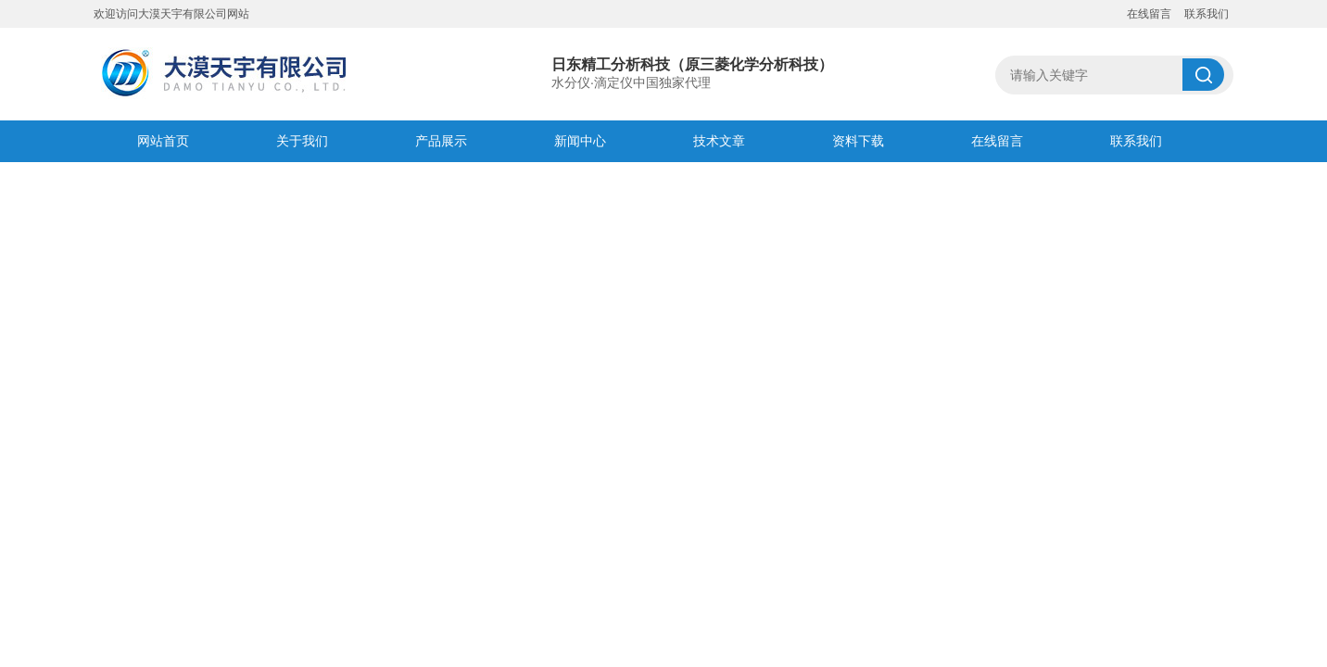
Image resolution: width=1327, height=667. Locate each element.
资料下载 (858, 140)
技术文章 (719, 140)
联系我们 (1206, 13)
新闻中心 (580, 140)
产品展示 (441, 140)
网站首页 (163, 140)
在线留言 (1149, 13)
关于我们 (302, 140)
